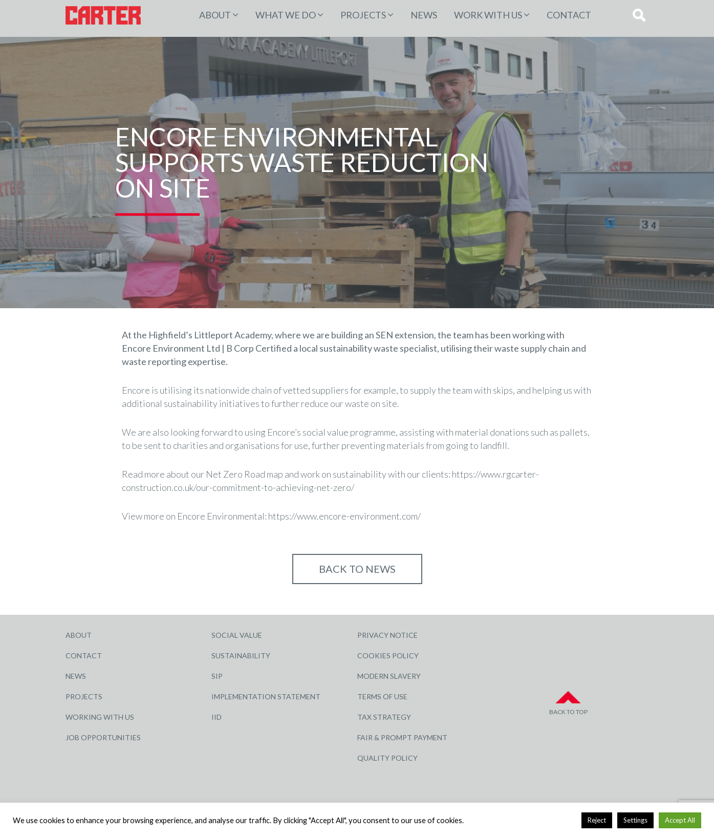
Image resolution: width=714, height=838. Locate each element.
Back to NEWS (357, 569)
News (423, 14)
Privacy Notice (387, 635)
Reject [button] (597, 820)
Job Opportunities (103, 737)
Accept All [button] (680, 820)
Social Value (236, 635)
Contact (569, 14)
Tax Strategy (384, 717)
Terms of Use (382, 696)
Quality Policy (387, 758)
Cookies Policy (388, 655)
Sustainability (240, 655)
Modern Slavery (389, 676)
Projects (84, 696)
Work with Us (488, 14)
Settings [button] (635, 820)
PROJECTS (363, 14)
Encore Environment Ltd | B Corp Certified (207, 348)
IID (216, 717)
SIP (217, 676)
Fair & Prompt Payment (402, 737)
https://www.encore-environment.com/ (344, 516)
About (215, 14)
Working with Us (100, 717)
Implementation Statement (265, 696)
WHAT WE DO (285, 14)
